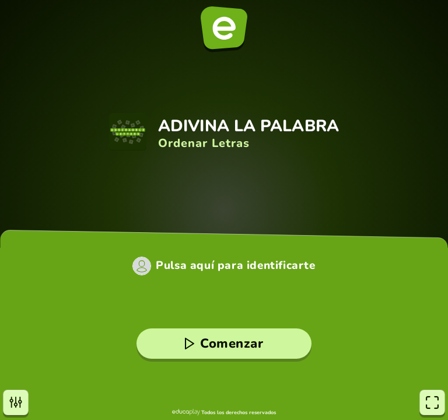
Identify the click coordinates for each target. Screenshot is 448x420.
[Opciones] (16, 402)
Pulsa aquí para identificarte (235, 265)
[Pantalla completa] (432, 402)
